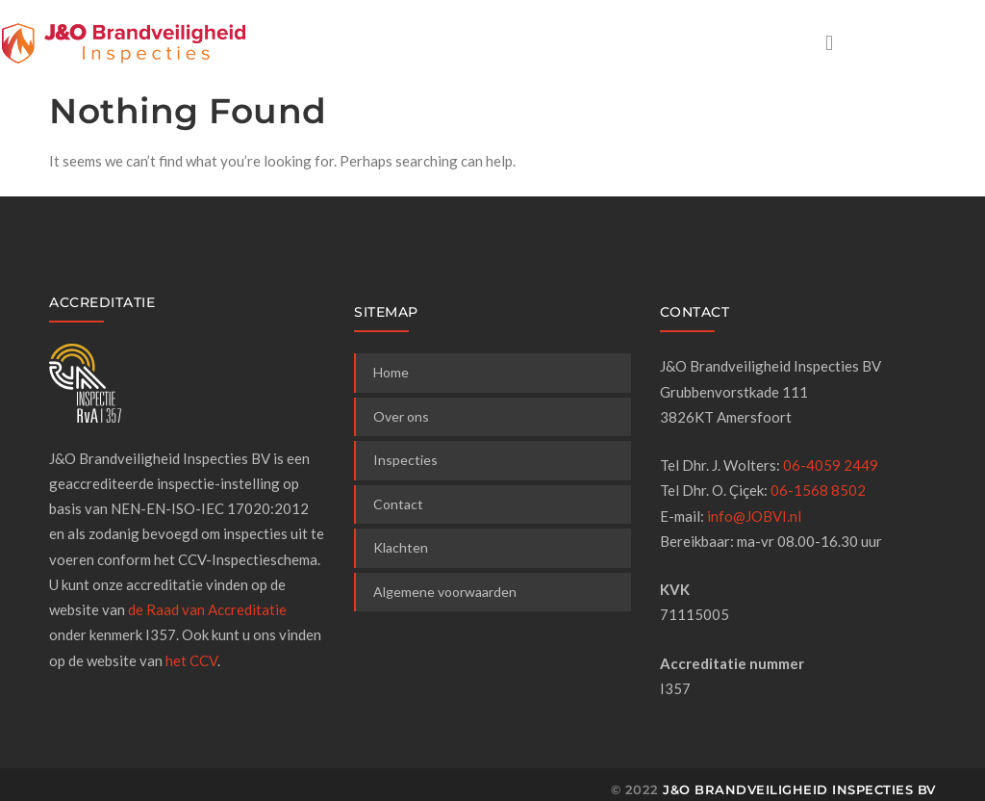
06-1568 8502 (818, 490)
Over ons (401, 416)
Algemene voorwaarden (445, 591)
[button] (829, 42)
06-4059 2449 (830, 465)
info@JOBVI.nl (754, 516)
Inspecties (405, 460)
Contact (398, 504)
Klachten (400, 547)
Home (391, 372)
